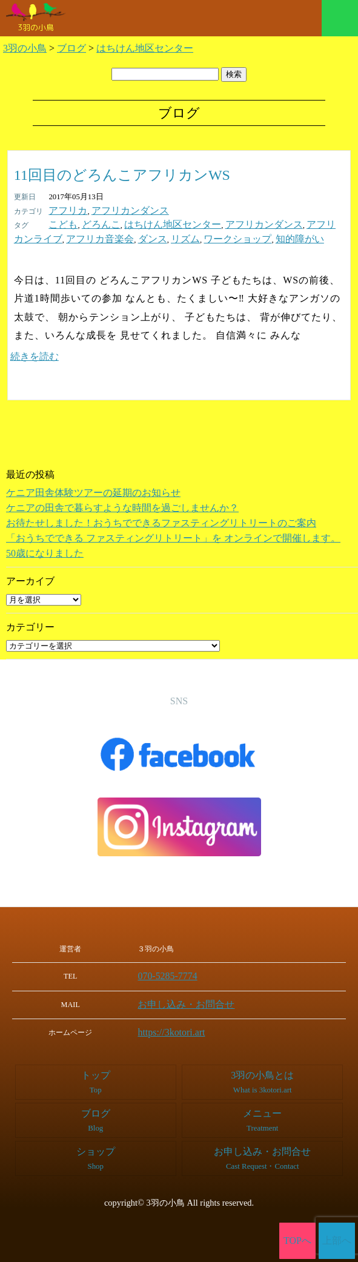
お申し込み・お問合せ (192, 999)
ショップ (95, 1151)
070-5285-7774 (179, 972)
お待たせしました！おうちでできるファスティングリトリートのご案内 (161, 519)
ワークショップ (139, 236)
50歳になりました (45, 549)
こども (60, 223)
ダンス (69, 236)
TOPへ (298, 1241)
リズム (96, 236)
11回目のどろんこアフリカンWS (122, 175)
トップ (96, 1074)
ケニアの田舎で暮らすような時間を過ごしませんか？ (122, 504)
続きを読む (34, 353)
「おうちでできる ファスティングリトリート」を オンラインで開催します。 (173, 534)
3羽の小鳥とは (262, 1074)
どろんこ (92, 223)
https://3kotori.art (182, 1026)
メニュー (340, 18)
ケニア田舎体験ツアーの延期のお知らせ (93, 489)
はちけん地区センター (150, 223)
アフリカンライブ (292, 223)
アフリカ (64, 210)
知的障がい (190, 236)
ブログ (96, 1112)
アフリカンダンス (115, 210)
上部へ (337, 1241)
